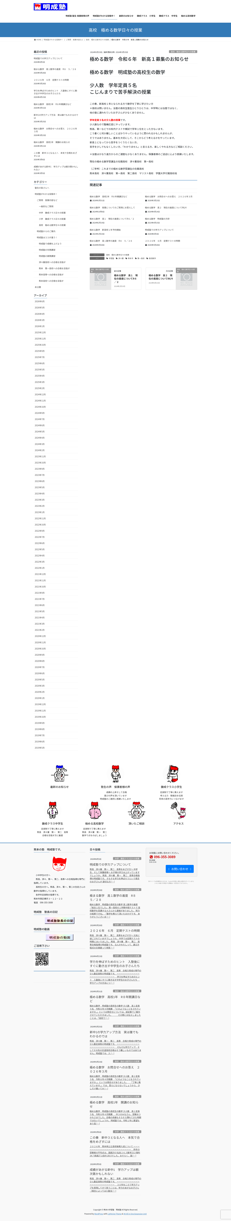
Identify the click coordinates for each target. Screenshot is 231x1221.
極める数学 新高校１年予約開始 (105, 229)
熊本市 (130, 258)
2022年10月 (40, 524)
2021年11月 (40, 580)
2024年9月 (40, 412)
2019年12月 (40, 704)
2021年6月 (40, 605)
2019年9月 (40, 722)
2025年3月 (40, 382)
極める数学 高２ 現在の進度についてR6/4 (166, 207)
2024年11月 (40, 400)
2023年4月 (40, 493)
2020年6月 (40, 673)
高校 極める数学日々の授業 (183, 51)
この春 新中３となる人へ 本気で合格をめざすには (55, 154)
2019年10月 (40, 716)
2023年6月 (40, 481)
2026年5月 (40, 307)
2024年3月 (40, 444)
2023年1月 (40, 512)
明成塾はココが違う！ (47, 237)
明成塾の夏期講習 (47, 255)
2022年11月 (40, 518)
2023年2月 (40, 505)
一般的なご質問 (46, 206)
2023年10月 (40, 462)
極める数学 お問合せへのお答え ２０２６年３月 (168, 196)
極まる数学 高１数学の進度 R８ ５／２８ (111, 240)
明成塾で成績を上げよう (50, 243)
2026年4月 (40, 313)
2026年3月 (40, 320)
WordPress (98, 1213)
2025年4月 (40, 375)
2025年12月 (40, 332)
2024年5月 (40, 431)
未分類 (38, 287)
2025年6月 (40, 363)
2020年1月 (40, 698)
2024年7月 (40, 419)
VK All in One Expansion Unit (135, 1213)
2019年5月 (40, 747)
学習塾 (111, 258)
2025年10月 (40, 344)
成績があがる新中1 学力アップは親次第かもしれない (56, 168)
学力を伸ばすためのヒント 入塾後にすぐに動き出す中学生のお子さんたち (55, 92)
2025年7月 (40, 357)
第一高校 (141, 258)
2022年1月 (40, 567)
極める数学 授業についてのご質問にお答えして (112, 207)
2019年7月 (40, 735)
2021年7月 (40, 598)
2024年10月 (40, 406)
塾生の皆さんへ (42, 187)
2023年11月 (40, 456)
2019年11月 (40, 710)
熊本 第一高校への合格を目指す (54, 268)
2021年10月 (40, 586)
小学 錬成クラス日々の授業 (52, 218)
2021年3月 (40, 623)
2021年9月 (40, 592)
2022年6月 (40, 543)
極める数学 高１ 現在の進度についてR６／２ (112, 218)
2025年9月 (40, 350)
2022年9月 (40, 530)
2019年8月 (40, 729)
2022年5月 (40, 549)
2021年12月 (40, 574)
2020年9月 (40, 654)
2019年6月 (40, 741)
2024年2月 (40, 450)
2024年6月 (40, 425)
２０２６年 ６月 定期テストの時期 (162, 240)
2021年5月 (40, 611)
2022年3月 (40, 561)
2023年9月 (40, 468)
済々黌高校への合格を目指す (52, 262)
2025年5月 (40, 369)
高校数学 (152, 258)
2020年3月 (40, 685)
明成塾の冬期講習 (47, 249)
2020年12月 (40, 636)
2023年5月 (40, 487)
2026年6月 (40, 301)
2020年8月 (40, 660)
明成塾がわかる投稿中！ (46, 193)
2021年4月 (40, 617)
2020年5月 (40, 679)
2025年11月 (40, 338)
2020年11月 (40, 642)
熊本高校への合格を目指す (51, 280)
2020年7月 (40, 667)
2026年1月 (40, 326)
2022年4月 (40, 555)
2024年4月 (40, 437)
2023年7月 (40, 474)
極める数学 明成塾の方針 (157, 218)
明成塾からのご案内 (46, 231)
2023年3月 (40, 499)
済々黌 (121, 258)
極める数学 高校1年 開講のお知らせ (52, 142)
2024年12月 (40, 394)
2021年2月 (40, 629)
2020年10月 (40, 648)
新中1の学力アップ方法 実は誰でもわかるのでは (56, 116)
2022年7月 (40, 536)
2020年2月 (40, 691)
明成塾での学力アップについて (159, 229)
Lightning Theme (115, 1213)
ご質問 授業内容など (47, 200)
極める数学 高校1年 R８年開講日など (108, 196)
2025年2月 (40, 388)
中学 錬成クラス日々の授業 (52, 212)
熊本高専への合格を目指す (51, 274)
